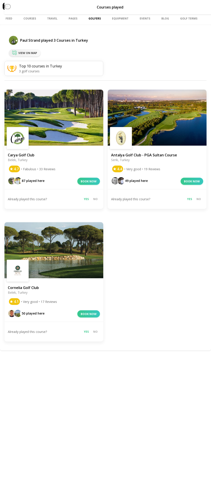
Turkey (82, 40)
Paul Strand (30, 40)
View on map (24, 53)
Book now (89, 181)
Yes (86, 199)
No (95, 199)
